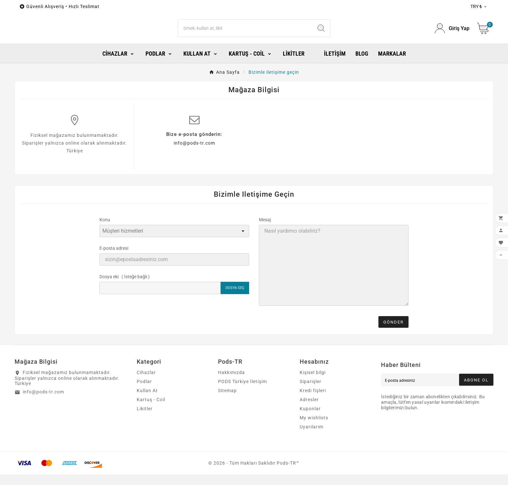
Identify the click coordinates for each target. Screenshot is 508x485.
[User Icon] (452, 34)
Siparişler (310, 392)
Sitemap (227, 401)
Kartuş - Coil (151, 410)
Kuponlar (310, 419)
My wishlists (314, 428)
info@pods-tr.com (194, 153)
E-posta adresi (113, 258)
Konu (104, 230)
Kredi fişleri (313, 401)
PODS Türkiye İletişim (242, 392)
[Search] (245, 33)
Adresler (309, 410)
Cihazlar (146, 383)
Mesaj (265, 230)
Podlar (144, 392)
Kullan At (147, 401)
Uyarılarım (311, 437)
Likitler (145, 419)
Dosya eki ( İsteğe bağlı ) (124, 287)
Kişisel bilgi (313, 383)
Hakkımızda (231, 383)
